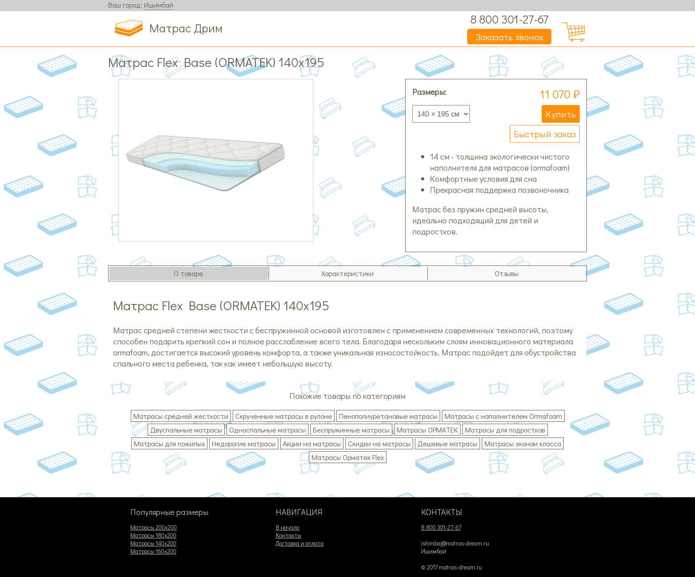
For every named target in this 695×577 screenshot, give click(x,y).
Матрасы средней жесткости (180, 416)
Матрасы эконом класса (522, 443)
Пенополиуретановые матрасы (388, 416)
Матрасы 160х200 (153, 551)
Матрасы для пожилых (169, 443)
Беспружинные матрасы (351, 429)
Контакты (288, 535)
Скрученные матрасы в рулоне (283, 416)
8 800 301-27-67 (509, 19)
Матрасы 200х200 (153, 527)
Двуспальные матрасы (186, 429)
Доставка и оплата (300, 543)
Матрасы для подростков (505, 429)
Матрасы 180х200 (153, 535)
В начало (287, 527)
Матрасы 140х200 (153, 543)
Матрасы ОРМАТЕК (427, 429)
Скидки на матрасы (379, 443)
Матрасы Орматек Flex (348, 457)
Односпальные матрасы (267, 429)
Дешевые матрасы (447, 443)
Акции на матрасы (312, 443)
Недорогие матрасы (244, 443)
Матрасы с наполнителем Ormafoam (503, 416)
